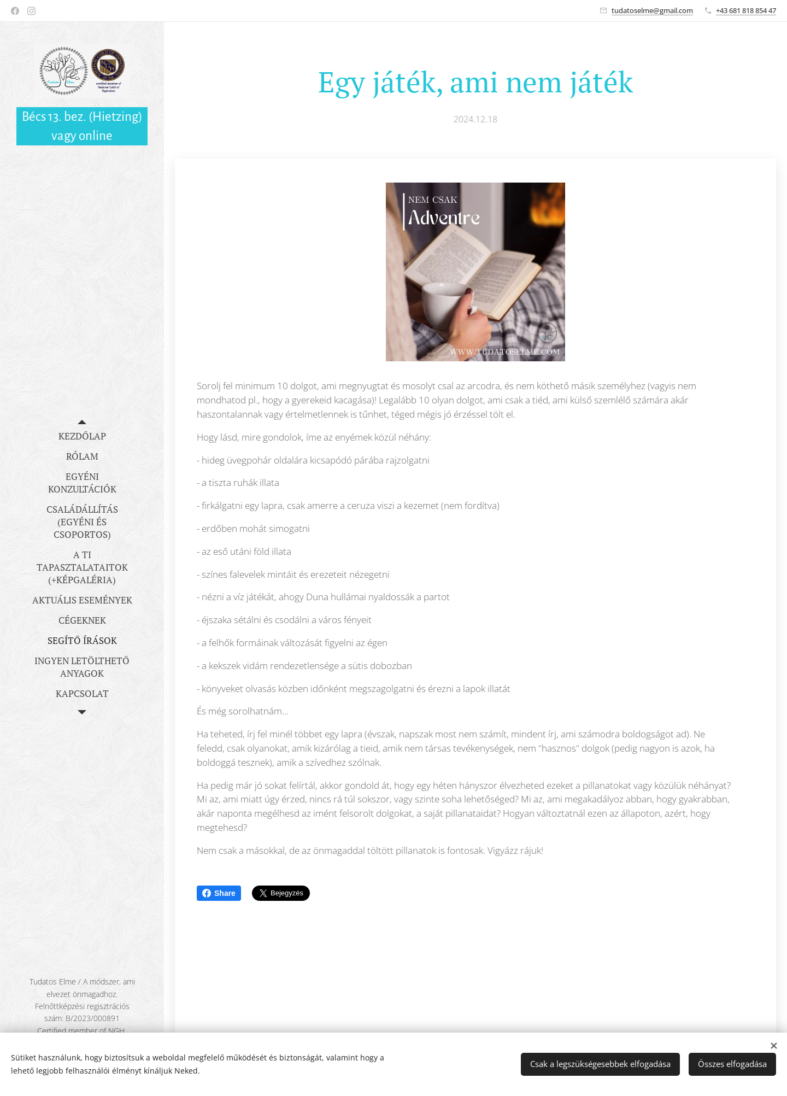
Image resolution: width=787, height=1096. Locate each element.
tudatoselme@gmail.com (652, 10)
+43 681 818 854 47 (746, 10)
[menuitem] (82, 436)
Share (219, 893)
